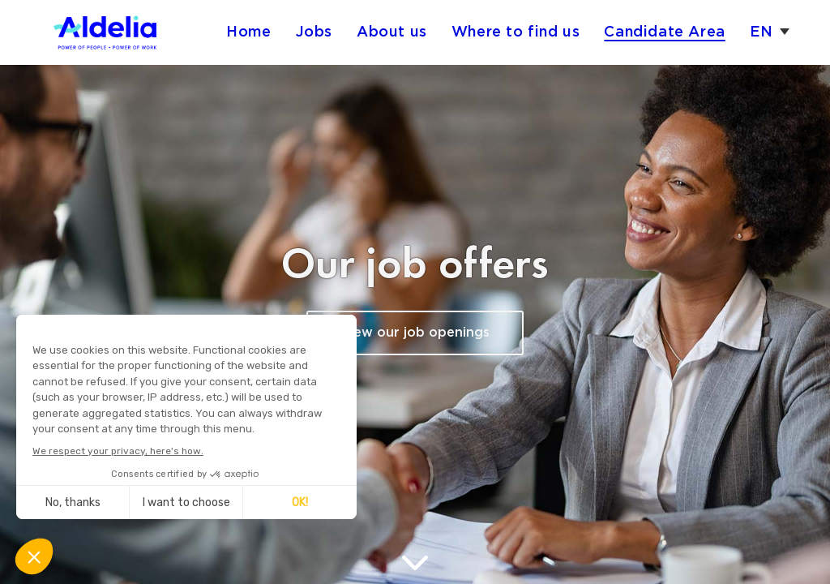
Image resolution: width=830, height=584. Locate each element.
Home (248, 32)
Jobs (314, 32)
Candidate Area (664, 32)
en (761, 32)
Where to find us (515, 32)
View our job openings (415, 333)
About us (392, 32)
